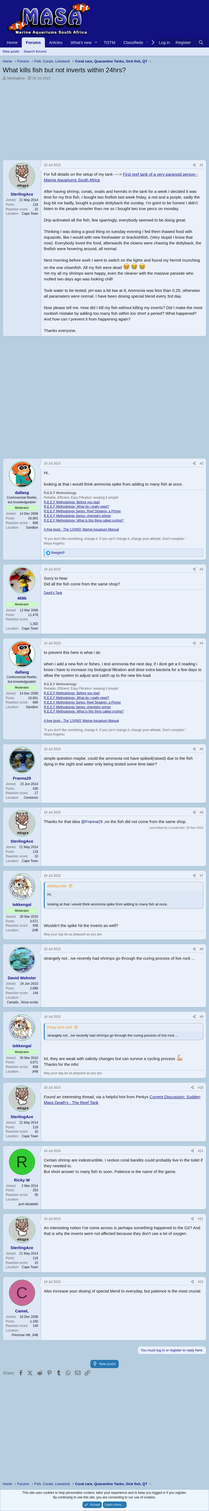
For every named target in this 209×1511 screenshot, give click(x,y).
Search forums (35, 51)
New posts (11, 51)
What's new (80, 42)
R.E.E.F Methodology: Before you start (72, 502)
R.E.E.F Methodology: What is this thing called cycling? (84, 520)
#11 (200, 1151)
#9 (201, 1017)
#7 (201, 876)
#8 (201, 949)
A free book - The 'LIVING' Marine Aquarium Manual (81, 529)
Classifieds (133, 42)
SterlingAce (16, 78)
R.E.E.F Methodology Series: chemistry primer (77, 516)
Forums (33, 42)
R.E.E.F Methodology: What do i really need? (76, 506)
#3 (201, 569)
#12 (200, 1219)
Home (12, 42)
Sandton (32, 527)
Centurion (31, 798)
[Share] (194, 165)
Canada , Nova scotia (22, 1002)
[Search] (201, 42)
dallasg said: (57, 886)
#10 (200, 1088)
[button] (96, 42)
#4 (201, 643)
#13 (200, 1282)
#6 (201, 812)
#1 (201, 165)
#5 (201, 749)
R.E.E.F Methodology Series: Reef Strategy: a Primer (82, 511)
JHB (35, 930)
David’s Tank (53, 593)
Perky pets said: (60, 1027)
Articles (55, 42)
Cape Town (30, 214)
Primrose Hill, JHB (25, 1335)
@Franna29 (92, 821)
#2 (201, 463)
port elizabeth (28, 1204)
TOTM (109, 42)
